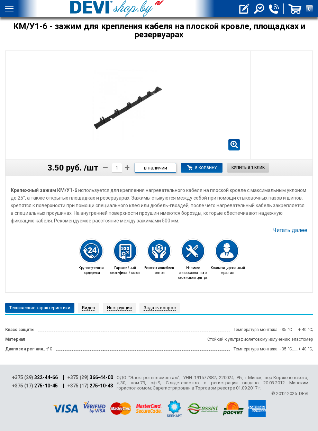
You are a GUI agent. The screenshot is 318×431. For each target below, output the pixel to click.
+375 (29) (35, 377)
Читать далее (290, 230)
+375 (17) (35, 385)
